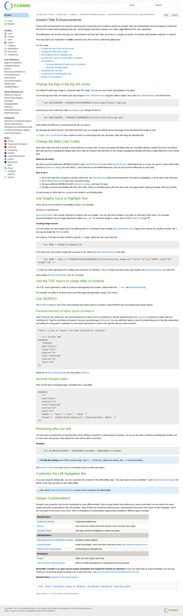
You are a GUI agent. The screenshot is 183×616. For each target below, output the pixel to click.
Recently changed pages (57, 67)
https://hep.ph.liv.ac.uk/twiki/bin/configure (55, 540)
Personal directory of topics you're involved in (66, 64)
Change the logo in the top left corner (57, 48)
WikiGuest (104, 320)
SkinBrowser (10, 84)
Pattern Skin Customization (51, 135)
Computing (10, 150)
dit (41, 586)
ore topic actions (122, 586)
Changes (10, 45)
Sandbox (9, 171)
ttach (48, 586)
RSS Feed (10, 51)
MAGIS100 (10, 162)
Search (9, 42)
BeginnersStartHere (13, 63)
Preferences (11, 55)
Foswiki (51, 14)
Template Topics (44, 530)
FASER (9, 153)
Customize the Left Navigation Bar (56, 74)
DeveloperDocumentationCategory (19, 127)
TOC (51, 281)
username (142, 317)
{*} (75, 167)
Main (8, 165)
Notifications (11, 48)
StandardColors (119, 164)
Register (11, 24)
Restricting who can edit (51, 70)
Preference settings (45, 521)
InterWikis (8, 101)
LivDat (8, 159)
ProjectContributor (146, 14)
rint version (58, 586)
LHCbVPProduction (14, 156)
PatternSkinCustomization (163, 480)
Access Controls (47, 467)
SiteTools (8, 107)
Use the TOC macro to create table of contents (61, 58)
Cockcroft (10, 147)
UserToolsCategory (12, 133)
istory (69, 586)
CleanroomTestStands (15, 144)
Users (8, 33)
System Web (61, 14)
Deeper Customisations (51, 77)
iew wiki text (93, 586)
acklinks (81, 586)
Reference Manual (12, 95)
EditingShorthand (137, 287)
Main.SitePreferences (95, 95)
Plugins (40, 558)
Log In (10, 21)
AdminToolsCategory (13, 98)
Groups (9, 36)
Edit (166, 15)
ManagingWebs (11, 104)
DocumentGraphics (44, 215)
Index (8, 39)
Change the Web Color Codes (54, 51)
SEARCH (44, 305)
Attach (175, 15)
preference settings (53, 167)
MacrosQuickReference (14, 72)
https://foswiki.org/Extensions (135, 544)
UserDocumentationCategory (17, 130)
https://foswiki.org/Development (51, 563)
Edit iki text (106, 586)
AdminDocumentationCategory (92, 14)
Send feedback (49, 611)
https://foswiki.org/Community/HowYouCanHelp (118, 572)
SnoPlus (9, 174)
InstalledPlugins (44, 544)
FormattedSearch (12, 75)
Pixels (8, 168)
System (7, 15)
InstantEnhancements (117, 14)
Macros (40, 526)
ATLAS (9, 141)
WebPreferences (92, 164)
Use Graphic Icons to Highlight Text (56, 55)
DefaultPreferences (12, 110)
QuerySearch (10, 78)
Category (73, 14)
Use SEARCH (47, 61)
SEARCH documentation (56, 373)
